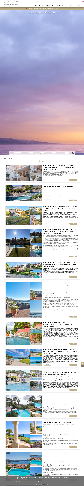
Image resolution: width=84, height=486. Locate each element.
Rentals (48, 5)
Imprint (42, 248)
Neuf (67, 5)
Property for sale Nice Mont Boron (52, 229)
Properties (50, 224)
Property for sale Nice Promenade (51, 233)
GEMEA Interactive (38, 248)
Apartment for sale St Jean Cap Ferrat (37, 228)
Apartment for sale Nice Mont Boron (36, 229)
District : (26, 152)
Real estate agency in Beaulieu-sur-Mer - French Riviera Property (41, 237)
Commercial (80, 5)
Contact (75, 0)
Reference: (62, 152)
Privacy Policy (64, 212)
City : (13, 152)
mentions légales (46, 248)
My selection (79, 0)
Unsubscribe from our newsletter (54, 248)
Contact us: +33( (6, 1)
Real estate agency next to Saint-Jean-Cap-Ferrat (38, 240)
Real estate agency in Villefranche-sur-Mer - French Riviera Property (42, 238)
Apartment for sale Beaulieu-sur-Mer (37, 226)
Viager (70, 5)
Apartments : (35, 224)
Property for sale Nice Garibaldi (51, 232)
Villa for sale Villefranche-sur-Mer (66, 226)
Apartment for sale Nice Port (35, 231)
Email (44, 191)
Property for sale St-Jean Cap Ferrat (52, 228)
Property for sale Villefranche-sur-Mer (52, 230)
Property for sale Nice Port (50, 231)
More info (38, 484)
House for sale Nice (64, 232)
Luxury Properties (59, 5)
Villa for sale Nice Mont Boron (66, 230)
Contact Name (46, 186)
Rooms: (38, 152)
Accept (46, 484)
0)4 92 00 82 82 (11, 1)
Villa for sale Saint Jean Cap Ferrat (66, 228)
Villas (35, 5)
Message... (45, 196)
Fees (72, 0)
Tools (70, 0)
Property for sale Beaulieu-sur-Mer (52, 226)
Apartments (42, 5)
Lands (52, 5)
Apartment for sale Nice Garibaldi (36, 232)
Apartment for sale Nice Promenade (36, 233)
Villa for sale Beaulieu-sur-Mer (66, 229)
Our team (51, 0)
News (75, 5)
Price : (50, 152)
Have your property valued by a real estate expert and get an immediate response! (42, 8)
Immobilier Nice (65, 0)
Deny (42, 484)
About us (47, 0)
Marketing (60, 0)
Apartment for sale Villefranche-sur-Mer (37, 230)
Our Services (56, 0)
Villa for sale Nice (64, 231)
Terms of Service (72, 212)
